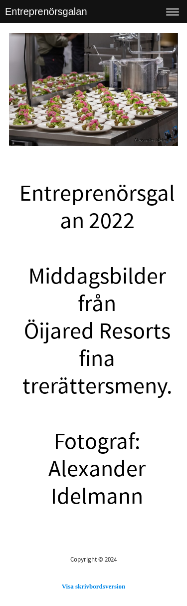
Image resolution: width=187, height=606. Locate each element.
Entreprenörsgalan (46, 11)
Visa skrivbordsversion (94, 586)
